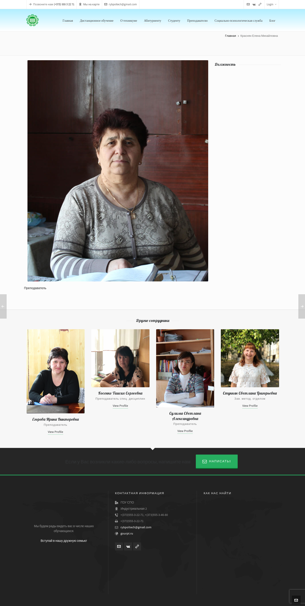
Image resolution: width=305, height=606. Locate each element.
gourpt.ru (126, 534)
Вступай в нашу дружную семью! (64, 541)
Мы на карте (89, 4)
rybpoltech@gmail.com (120, 4)
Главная (230, 36)
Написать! (216, 461)
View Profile (55, 432)
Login (271, 4)
